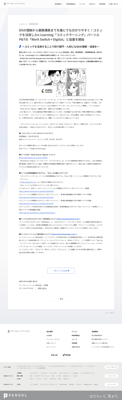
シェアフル (38, 378)
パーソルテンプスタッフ (39, 366)
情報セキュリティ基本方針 (100, 343)
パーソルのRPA (34, 384)
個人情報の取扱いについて (100, 339)
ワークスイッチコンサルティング (48, 384)
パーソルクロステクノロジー (75, 366)
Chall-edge (75, 373)
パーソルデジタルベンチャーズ (25, 368)
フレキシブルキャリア (64, 373)
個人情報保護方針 (97, 335)
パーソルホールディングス (23, 366)
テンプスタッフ (34, 373)
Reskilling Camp (87, 384)
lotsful (31, 378)
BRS (53, 376)
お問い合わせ (113, 4)
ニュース (74, 339)
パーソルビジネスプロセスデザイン (57, 366)
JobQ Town (66, 378)
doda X (75, 376)
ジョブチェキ (43, 373)
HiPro (59, 378)
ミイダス (58, 376)
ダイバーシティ (51, 347)
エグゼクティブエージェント (42, 376)
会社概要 (49, 335)
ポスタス (79, 384)
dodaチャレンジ (67, 376)
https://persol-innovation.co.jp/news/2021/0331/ (36, 203)
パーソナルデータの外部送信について (103, 347)
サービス (82, 4)
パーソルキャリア (90, 366)
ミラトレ (45, 378)
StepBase (96, 384)
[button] (58, 3)
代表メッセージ (51, 343)
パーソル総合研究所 (40, 368)
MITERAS (71, 384)
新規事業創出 (70, 4)
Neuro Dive (53, 378)
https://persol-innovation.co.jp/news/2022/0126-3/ (37, 213)
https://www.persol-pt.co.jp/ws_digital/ (33, 158)
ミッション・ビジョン (53, 339)
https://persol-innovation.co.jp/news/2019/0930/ (36, 191)
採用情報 (102, 4)
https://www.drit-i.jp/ (28, 182)
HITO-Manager (63, 384)
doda (31, 376)
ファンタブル (53, 373)
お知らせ (92, 4)
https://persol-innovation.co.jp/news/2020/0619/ (36, 197)
